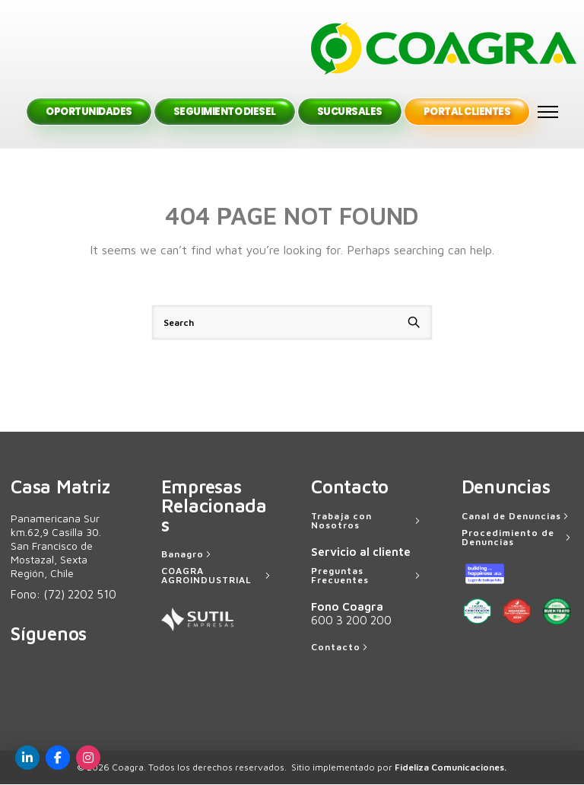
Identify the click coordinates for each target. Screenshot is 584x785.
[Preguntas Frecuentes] (367, 576)
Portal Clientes (467, 112)
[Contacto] (340, 648)
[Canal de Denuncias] (516, 517)
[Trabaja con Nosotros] (367, 521)
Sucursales (349, 112)
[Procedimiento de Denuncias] (518, 538)
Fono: (63, 595)
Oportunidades (89, 112)
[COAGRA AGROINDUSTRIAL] (217, 576)
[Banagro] (187, 555)
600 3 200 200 (351, 620)
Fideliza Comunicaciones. (450, 768)
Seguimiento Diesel (224, 112)
